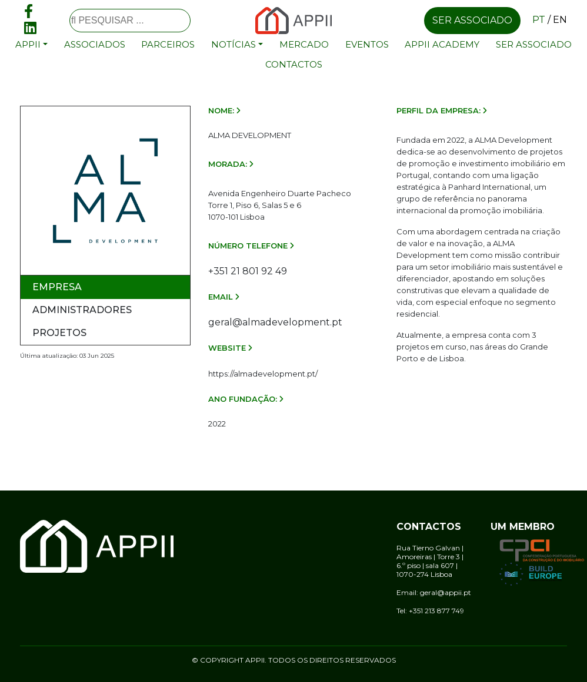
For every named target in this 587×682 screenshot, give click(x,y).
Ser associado (472, 20)
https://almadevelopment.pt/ (263, 373)
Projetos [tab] (59, 332)
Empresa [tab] (57, 287)
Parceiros (168, 44)
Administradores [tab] (82, 309)
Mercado (304, 44)
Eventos (367, 44)
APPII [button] (28, 44)
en (560, 19)
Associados (94, 44)
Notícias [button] (233, 44)
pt (538, 19)
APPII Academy (442, 44)
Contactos (293, 64)
